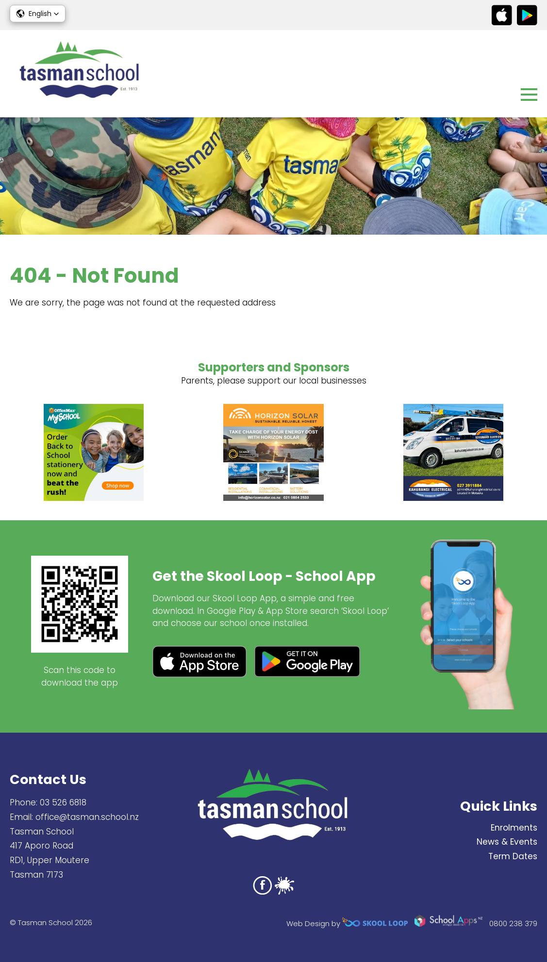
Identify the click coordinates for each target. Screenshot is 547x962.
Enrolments (514, 828)
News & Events (507, 842)
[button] (37, 13)
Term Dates (512, 856)
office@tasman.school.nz (87, 817)
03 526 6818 (63, 802)
